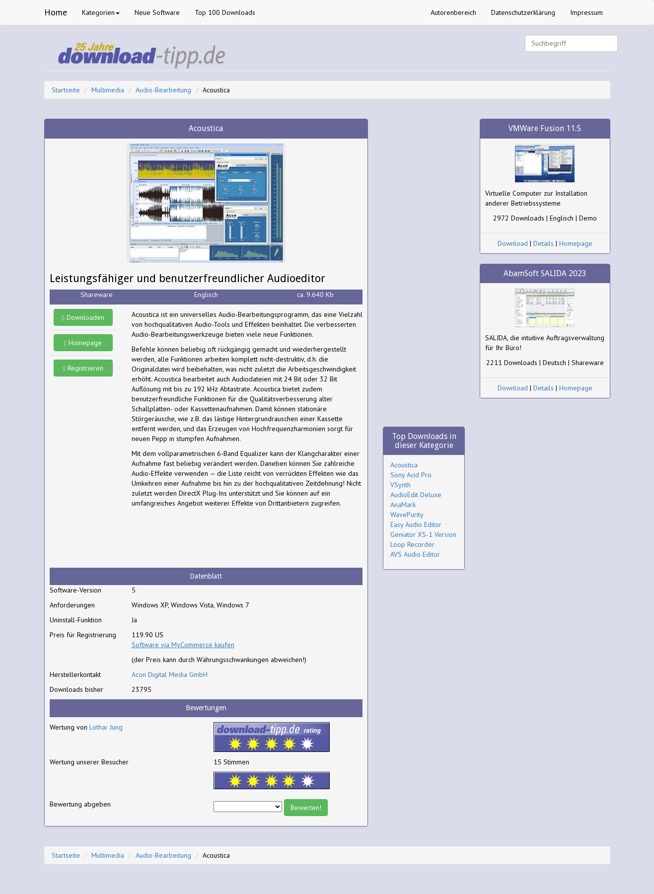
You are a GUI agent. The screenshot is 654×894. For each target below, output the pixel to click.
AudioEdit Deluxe (415, 494)
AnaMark (403, 504)
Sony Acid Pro (411, 474)
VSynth (400, 484)
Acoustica (404, 464)
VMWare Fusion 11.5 (545, 128)
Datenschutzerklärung (523, 12)
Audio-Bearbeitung (163, 89)
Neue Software (157, 12)
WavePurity (407, 514)
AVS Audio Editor (415, 554)
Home (55, 12)
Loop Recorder (412, 544)
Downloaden (83, 317)
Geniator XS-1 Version (423, 534)
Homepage (83, 342)
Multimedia (107, 89)
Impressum (586, 12)
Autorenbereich (453, 12)
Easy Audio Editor (415, 524)
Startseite (66, 89)
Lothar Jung (106, 727)
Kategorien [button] (101, 12)
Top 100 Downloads (225, 12)
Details (543, 243)
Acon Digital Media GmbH (170, 674)
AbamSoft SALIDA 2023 (545, 273)
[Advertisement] (211, 538)
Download (513, 243)
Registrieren (83, 368)
